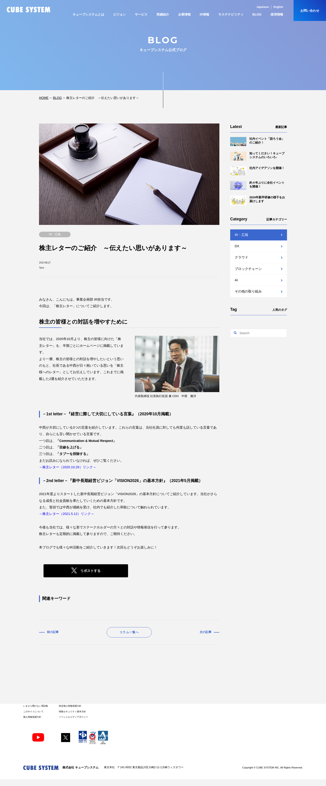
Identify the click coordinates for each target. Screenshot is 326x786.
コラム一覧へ (129, 632)
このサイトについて (33, 711)
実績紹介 (162, 14)
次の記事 (205, 632)
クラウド (241, 257)
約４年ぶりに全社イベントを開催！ (257, 185)
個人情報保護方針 (32, 717)
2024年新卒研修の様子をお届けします (257, 200)
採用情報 (277, 14)
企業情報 (184, 14)
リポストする (90, 571)
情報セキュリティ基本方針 (72, 711)
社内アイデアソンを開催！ (257, 170)
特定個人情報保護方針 (70, 706)
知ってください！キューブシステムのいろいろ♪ (257, 156)
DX (237, 246)
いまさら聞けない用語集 (35, 706)
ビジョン (119, 14)
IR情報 (204, 14)
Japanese (263, 7)
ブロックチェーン (248, 269)
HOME (43, 98)
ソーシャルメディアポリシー (73, 717)
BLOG (257, 14)
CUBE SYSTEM (28, 9)
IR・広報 (241, 235)
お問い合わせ (309, 10)
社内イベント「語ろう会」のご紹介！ (257, 141)
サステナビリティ (230, 14)
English (278, 7)
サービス (141, 14)
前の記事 (53, 632)
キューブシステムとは (88, 14)
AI (236, 280)
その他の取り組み (248, 291)
